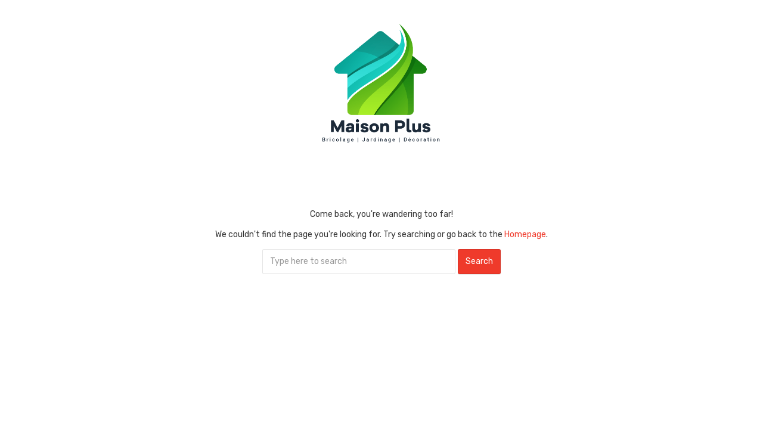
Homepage (525, 234)
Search (479, 261)
